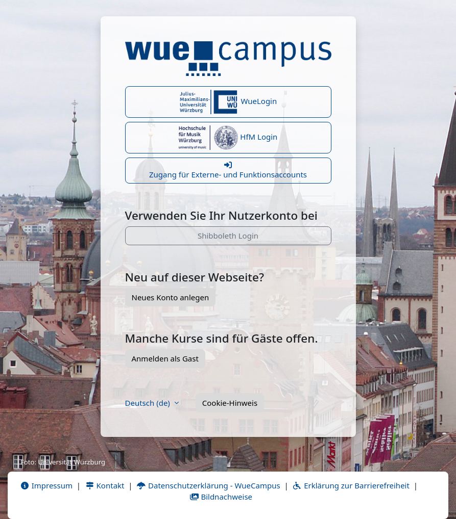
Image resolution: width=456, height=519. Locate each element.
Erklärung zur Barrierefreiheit (350, 485)
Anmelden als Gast (165, 358)
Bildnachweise (220, 496)
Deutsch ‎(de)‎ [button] (148, 403)
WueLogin (228, 102)
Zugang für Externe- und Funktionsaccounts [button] (228, 170)
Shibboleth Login (228, 235)
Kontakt (105, 485)
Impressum (46, 485)
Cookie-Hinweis (229, 403)
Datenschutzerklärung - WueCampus (208, 485)
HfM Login (228, 137)
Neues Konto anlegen (170, 297)
